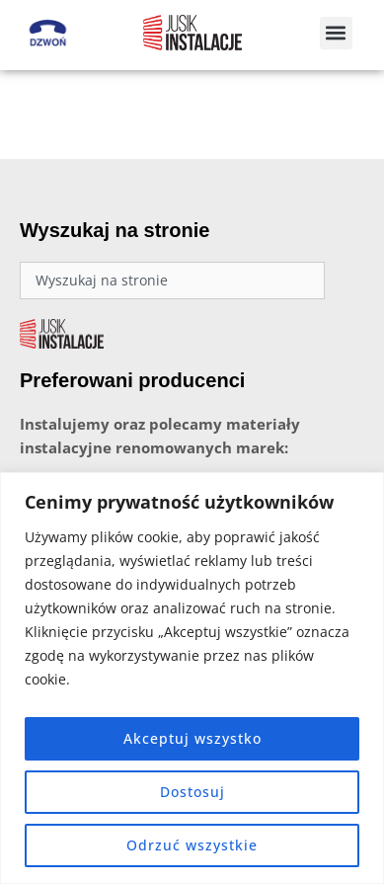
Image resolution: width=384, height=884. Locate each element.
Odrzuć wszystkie (192, 845)
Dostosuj (192, 791)
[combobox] (172, 290)
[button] (336, 33)
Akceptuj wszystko (192, 738)
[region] (192, 678)
